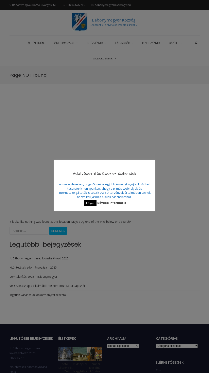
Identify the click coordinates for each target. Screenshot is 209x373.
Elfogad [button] (90, 202)
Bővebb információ (111, 203)
